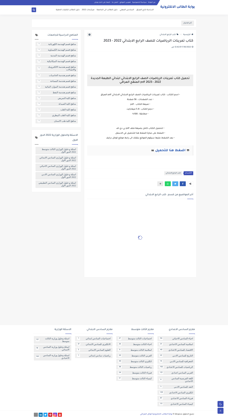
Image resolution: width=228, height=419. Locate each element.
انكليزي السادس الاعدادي (176, 392)
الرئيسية (188, 35)
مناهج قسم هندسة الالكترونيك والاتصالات (56, 68)
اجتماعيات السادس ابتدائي (94, 338)
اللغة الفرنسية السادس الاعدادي (176, 379)
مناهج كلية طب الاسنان (56, 121)
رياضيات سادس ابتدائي (94, 355)
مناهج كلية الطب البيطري (56, 115)
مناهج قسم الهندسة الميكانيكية (56, 61)
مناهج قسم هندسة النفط (56, 92)
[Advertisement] (114, 302)
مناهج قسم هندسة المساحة (56, 81)
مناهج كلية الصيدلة (56, 104)
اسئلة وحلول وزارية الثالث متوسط (52, 339)
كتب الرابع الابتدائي (169, 35)
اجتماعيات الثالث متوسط (135, 338)
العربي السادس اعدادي (176, 372)
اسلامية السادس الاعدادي (176, 344)
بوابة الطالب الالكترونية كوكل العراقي (156, 414)
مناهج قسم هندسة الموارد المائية (56, 86)
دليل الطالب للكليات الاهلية (68, 10)
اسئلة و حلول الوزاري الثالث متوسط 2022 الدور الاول (59, 150)
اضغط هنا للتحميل (170, 151)
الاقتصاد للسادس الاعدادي (176, 350)
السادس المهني (127, 10)
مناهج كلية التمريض (56, 98)
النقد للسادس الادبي (176, 387)
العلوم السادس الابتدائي (94, 350)
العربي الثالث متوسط (135, 355)
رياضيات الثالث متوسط (135, 367)
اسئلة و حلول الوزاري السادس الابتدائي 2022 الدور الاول (57, 159)
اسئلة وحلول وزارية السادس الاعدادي (52, 356)
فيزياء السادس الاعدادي (176, 398)
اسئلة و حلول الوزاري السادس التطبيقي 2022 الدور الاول (57, 184)
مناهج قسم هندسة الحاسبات (56, 75)
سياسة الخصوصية (139, 2)
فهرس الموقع (125, 2)
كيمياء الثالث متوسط (135, 378)
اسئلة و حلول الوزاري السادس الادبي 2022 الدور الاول (58, 175)
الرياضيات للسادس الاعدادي (176, 367)
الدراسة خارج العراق (145, 10)
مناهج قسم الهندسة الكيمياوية (56, 49)
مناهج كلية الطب (56, 109)
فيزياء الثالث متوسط (135, 372)
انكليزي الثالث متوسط (135, 361)
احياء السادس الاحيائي (176, 338)
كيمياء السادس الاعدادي (176, 404)
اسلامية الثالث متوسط (135, 350)
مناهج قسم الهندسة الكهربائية (56, 44)
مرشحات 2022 (88, 10)
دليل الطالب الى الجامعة (107, 10)
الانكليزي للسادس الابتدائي (94, 344)
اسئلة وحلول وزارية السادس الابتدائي (52, 348)
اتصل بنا (115, 2)
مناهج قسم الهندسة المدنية (56, 55)
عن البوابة (151, 2)
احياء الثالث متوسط (135, 344)
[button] (183, 183)
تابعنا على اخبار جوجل (102, 2)
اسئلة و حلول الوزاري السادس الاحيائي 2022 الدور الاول (58, 167)
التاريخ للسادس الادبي (176, 355)
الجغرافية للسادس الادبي (176, 361)
